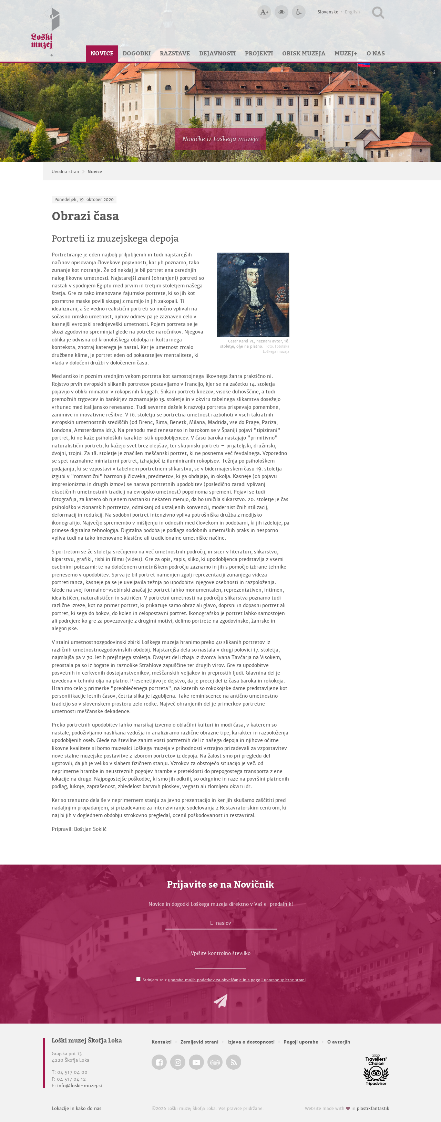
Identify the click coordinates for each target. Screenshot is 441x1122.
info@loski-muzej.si (79, 1086)
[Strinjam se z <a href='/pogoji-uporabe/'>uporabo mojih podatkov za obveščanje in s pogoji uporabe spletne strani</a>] (138, 979)
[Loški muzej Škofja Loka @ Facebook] (159, 1062)
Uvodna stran (65, 171)
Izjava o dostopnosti (251, 1042)
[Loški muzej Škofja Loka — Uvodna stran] (45, 30)
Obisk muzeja (304, 53)
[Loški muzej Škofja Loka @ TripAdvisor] (215, 1062)
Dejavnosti (217, 53)
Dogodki (137, 53)
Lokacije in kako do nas (76, 1108)
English (352, 12)
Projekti (259, 53)
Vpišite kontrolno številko (220, 953)
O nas (376, 53)
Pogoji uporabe (301, 1042)
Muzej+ (346, 53)
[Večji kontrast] (281, 12)
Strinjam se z (224, 979)
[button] (220, 1001)
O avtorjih (338, 1042)
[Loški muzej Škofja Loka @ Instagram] (177, 1062)
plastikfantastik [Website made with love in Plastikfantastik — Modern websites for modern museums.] (373, 1108)
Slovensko (328, 12)
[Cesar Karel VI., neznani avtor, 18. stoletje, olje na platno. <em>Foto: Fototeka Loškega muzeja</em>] (253, 295)
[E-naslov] (221, 925)
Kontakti (162, 1042)
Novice (102, 53)
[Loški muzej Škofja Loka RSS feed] (233, 1062)
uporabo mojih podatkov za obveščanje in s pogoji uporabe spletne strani (237, 979)
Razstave (175, 53)
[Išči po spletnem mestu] (378, 12)
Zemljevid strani (199, 1042)
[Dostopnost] (299, 12)
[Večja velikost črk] (264, 12)
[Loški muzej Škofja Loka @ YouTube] (196, 1062)
